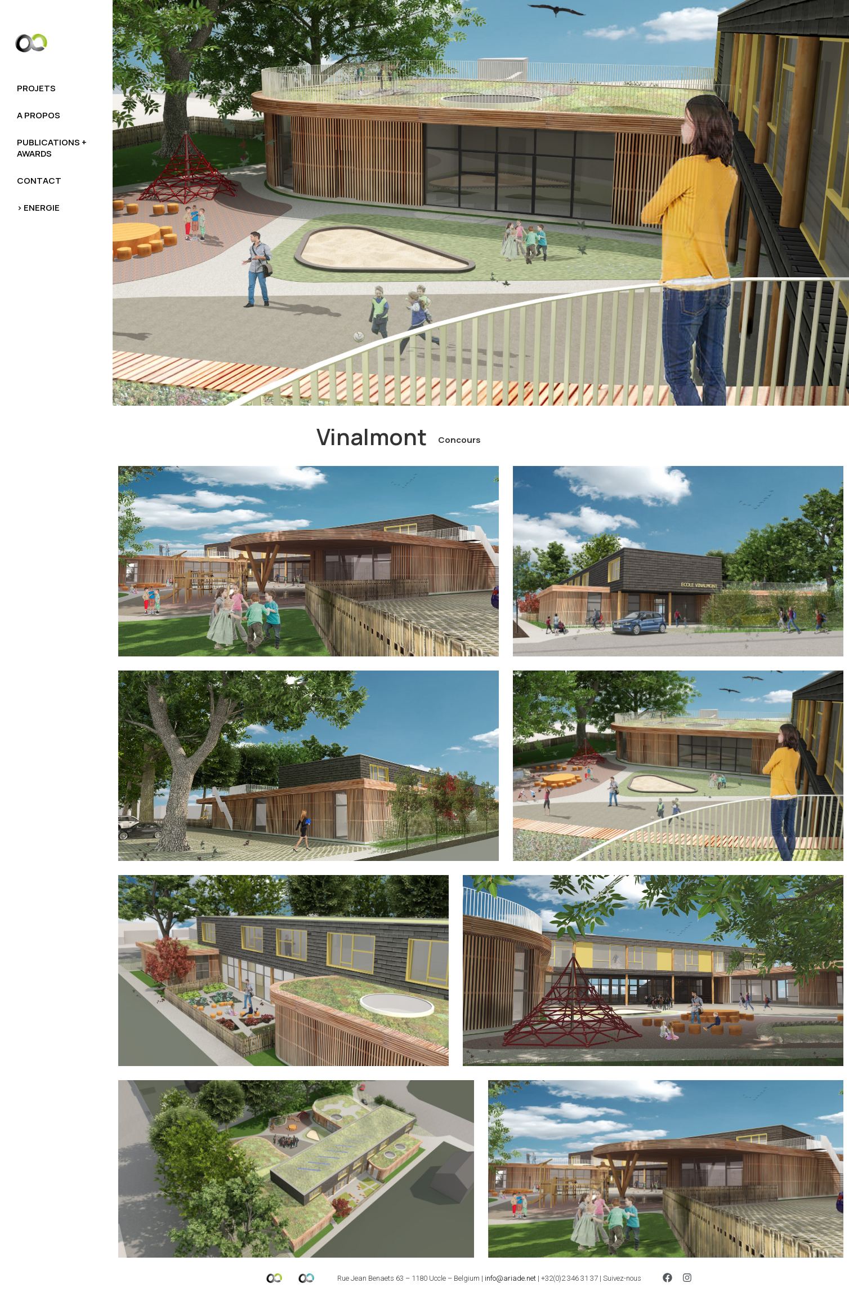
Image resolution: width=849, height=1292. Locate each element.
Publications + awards (52, 147)
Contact (39, 181)
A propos (38, 115)
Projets (36, 88)
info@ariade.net (510, 1278)
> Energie (38, 208)
